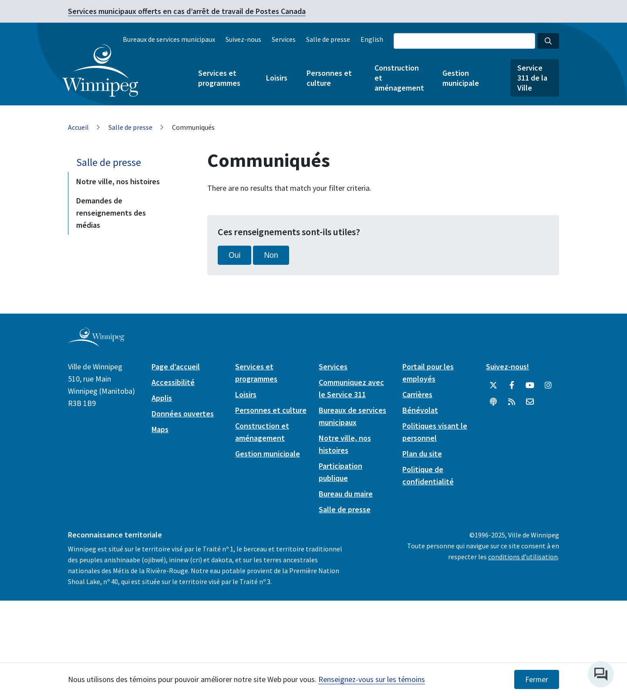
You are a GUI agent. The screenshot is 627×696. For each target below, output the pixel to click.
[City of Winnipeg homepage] (96, 343)
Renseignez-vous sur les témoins (371, 679)
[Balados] (493, 402)
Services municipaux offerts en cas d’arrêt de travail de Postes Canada (187, 11)
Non (271, 255)
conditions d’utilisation (523, 556)
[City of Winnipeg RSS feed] (511, 402)
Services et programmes (219, 78)
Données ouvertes (183, 414)
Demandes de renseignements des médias (111, 213)
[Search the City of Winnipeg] (464, 41)
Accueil (78, 127)
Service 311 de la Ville (532, 78)
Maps (160, 429)
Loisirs (276, 78)
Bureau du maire (346, 494)
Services (284, 39)
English (372, 39)
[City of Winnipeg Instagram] (548, 385)
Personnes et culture (329, 78)
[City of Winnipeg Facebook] (511, 385)
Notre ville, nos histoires (118, 181)
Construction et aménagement (398, 78)
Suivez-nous (243, 39)
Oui (234, 255)
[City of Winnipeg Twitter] (493, 385)
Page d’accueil (176, 367)
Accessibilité (173, 382)
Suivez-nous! (507, 367)
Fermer (536, 679)
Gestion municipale (460, 78)
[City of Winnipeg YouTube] (529, 385)
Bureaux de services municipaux (169, 39)
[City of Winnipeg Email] (529, 402)
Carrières (417, 394)
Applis (162, 398)
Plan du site (422, 454)
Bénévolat (420, 410)
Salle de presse (328, 39)
